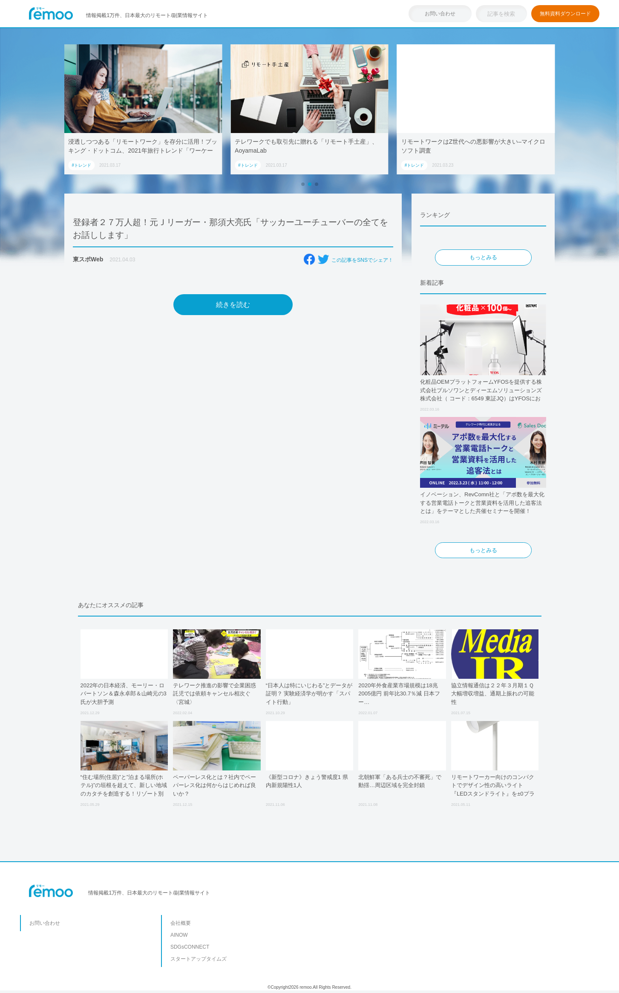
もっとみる (483, 257)
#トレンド (81, 165)
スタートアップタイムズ (198, 959)
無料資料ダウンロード (565, 14)
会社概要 (180, 923)
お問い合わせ (440, 14)
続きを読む (233, 304)
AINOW (179, 935)
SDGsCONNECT (189, 947)
